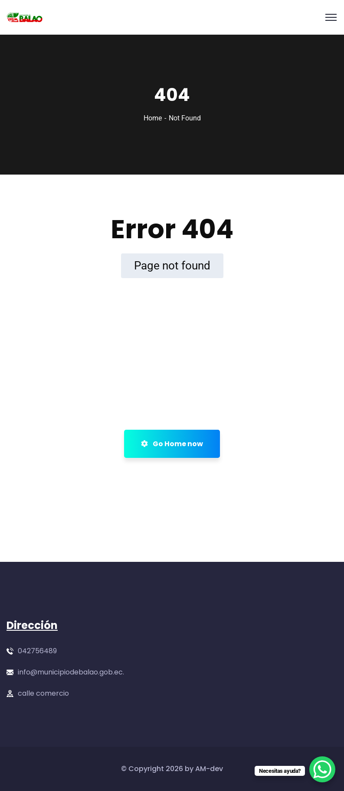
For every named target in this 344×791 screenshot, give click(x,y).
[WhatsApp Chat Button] (322, 769)
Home (153, 118)
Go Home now (172, 444)
